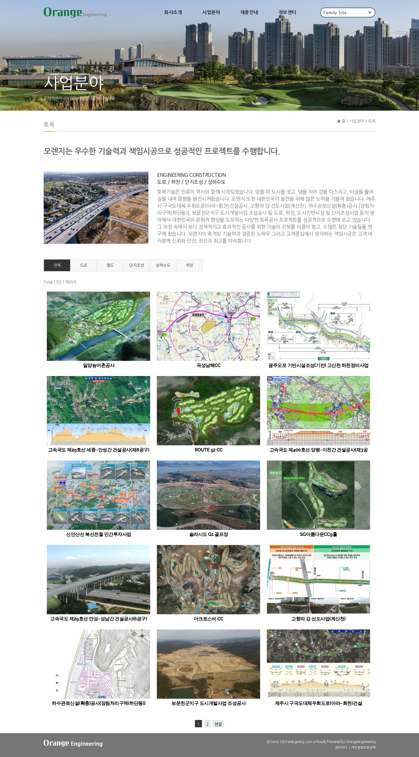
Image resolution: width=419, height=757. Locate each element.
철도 (110, 266)
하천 (189, 266)
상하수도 (163, 266)
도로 (83, 266)
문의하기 (341, 748)
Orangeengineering (361, 742)
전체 (57, 266)
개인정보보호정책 (363, 748)
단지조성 (136, 266)
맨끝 (218, 725)
